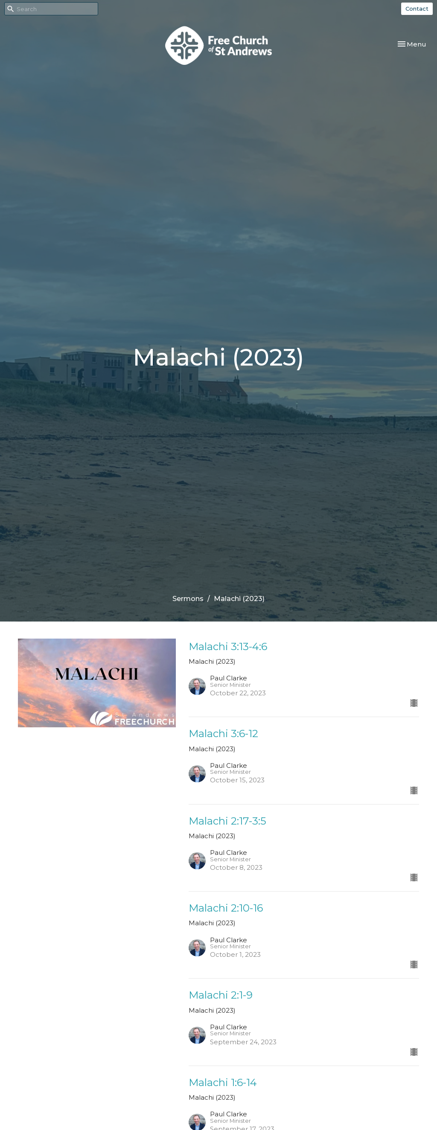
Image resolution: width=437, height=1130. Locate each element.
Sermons (188, 599)
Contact (416, 8)
